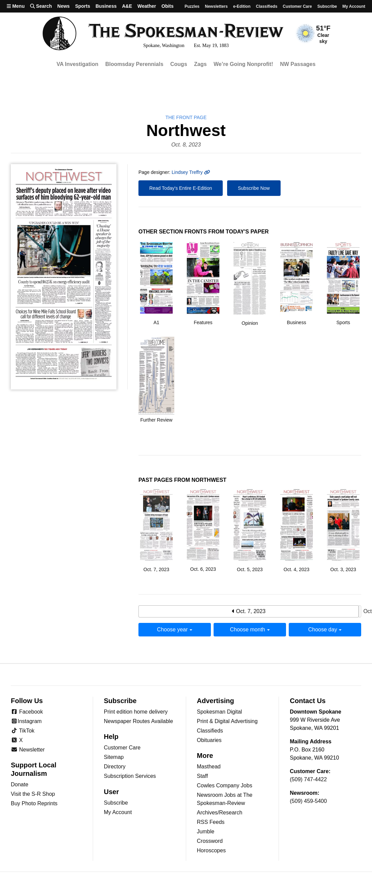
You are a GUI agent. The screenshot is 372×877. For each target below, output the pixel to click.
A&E (127, 6)
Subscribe (327, 6)
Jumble (206, 831)
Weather (146, 6)
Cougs (178, 64)
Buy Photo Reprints (34, 803)
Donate (19, 784)
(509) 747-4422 (308, 779)
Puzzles (191, 6)
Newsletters (216, 6)
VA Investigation (78, 64)
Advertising (215, 700)
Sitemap (114, 757)
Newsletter (28, 749)
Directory (115, 766)
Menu (16, 6)
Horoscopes (211, 850)
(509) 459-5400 (308, 801)
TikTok (23, 731)
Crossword (210, 841)
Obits (167, 6)
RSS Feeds (211, 822)
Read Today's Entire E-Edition (180, 188)
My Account (118, 812)
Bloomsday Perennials (134, 64)
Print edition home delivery (136, 712)
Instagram (26, 721)
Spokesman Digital (219, 712)
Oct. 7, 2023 (249, 611)
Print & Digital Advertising (227, 721)
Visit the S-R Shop (33, 794)
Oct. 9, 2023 (360, 611)
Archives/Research (219, 812)
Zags (200, 64)
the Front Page (186, 117)
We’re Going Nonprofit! (243, 64)
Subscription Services (130, 776)
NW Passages (297, 64)
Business (105, 6)
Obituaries (209, 740)
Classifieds (266, 6)
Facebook (27, 712)
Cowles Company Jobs (225, 785)
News (63, 6)
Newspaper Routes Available (138, 721)
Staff (202, 776)
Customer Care (297, 6)
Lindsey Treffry (191, 172)
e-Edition (241, 6)
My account (353, 6)
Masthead (209, 766)
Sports (82, 6)
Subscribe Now (254, 188)
